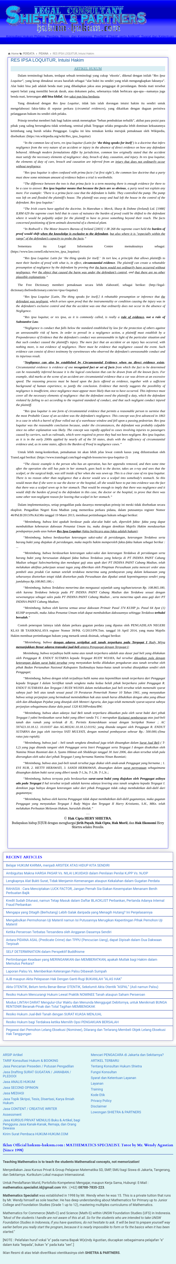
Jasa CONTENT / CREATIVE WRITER (30, 1109)
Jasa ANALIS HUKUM (19, 1082)
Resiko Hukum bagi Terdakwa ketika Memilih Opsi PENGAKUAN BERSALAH (62, 1022)
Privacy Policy (101, 1101)
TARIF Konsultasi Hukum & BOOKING (30, 1061)
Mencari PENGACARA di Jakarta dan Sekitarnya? (127, 1055)
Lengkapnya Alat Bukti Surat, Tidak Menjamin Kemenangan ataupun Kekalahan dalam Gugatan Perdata (83, 881)
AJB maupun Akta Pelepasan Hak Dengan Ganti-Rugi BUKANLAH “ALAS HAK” (64, 979)
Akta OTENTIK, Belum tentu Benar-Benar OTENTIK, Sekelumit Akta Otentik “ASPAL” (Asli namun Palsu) (82, 987)
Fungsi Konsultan (104, 1072)
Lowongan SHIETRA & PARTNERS (116, 1112)
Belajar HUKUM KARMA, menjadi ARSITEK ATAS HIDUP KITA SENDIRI (58, 865)
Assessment (12, 1114)
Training (97, 1089)
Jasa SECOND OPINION (20, 1088)
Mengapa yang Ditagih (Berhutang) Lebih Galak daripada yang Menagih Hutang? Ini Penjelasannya (79, 912)
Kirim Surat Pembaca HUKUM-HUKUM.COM (35, 1134)
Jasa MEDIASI (13, 1093)
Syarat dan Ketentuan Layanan (113, 1078)
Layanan (97, 1083)
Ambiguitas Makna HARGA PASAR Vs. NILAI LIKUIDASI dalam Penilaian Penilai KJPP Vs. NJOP (77, 873)
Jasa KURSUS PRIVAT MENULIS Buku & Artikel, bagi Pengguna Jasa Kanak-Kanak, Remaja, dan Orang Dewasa (41, 1124)
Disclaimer (99, 1106)
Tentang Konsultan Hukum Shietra (116, 1066)
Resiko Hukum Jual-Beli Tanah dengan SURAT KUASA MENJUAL (54, 1014)
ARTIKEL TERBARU (105, 1061)
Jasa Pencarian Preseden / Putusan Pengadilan (38, 1066)
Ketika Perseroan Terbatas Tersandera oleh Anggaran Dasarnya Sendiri (58, 932)
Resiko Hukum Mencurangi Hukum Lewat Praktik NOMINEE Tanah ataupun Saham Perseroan (75, 994)
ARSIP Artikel (13, 1055)
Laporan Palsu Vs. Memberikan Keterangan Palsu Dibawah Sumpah (56, 971)
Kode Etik (98, 1095)
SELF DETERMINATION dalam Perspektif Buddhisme (45, 952)
